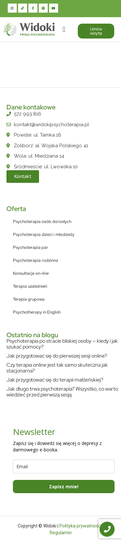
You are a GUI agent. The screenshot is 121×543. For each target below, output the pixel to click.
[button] (63, 29)
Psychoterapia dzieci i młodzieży (44, 234)
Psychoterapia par (30, 247)
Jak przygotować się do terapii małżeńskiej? (54, 379)
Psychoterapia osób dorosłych (42, 221)
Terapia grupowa (29, 299)
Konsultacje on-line (31, 273)
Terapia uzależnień (30, 286)
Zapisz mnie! (63, 486)
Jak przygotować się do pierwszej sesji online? (56, 355)
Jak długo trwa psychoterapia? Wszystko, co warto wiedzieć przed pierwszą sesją (62, 391)
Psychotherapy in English (37, 312)
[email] (64, 466)
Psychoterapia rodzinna (35, 260)
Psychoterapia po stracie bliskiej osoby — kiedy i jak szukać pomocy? (62, 344)
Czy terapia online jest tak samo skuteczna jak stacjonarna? (57, 367)
